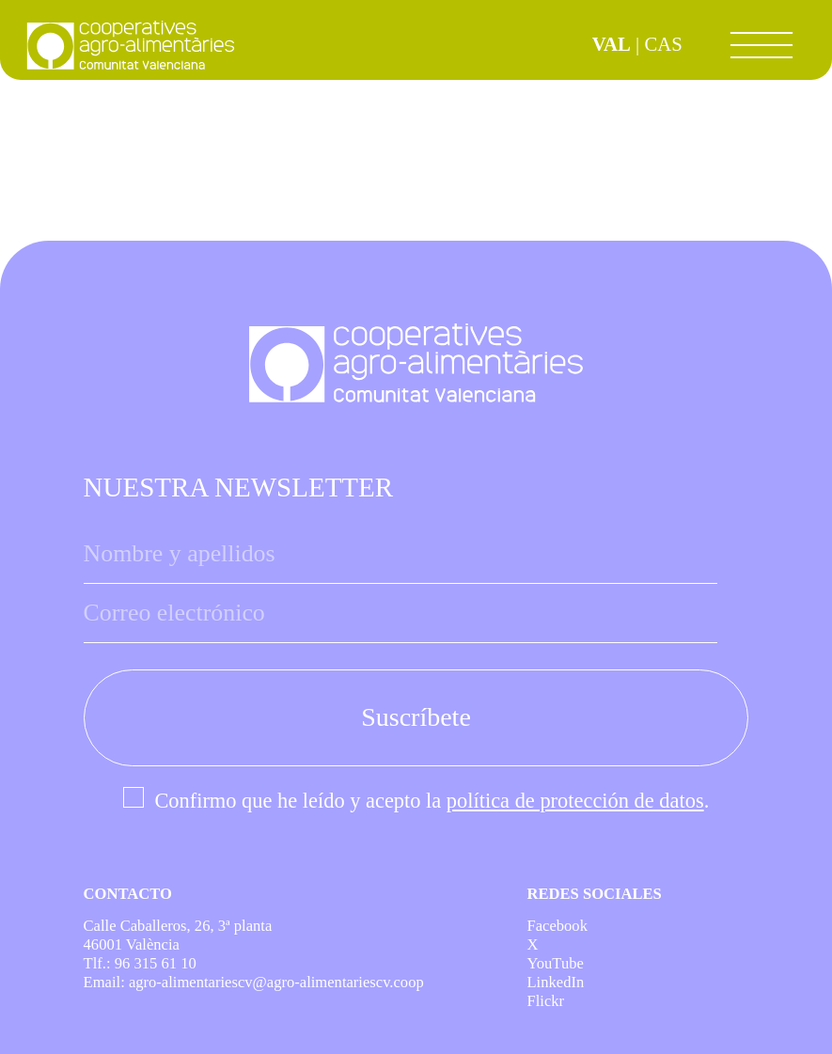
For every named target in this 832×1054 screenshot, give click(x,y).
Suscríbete (416, 717)
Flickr (545, 1001)
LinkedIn (555, 982)
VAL (611, 44)
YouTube (554, 963)
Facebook (556, 926)
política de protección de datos (575, 800)
